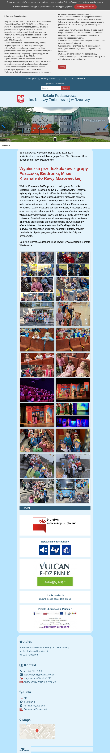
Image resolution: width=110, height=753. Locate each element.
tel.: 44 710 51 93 (31, 671)
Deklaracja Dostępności (34, 709)
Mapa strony (43, 79)
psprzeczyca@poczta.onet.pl (37, 674)
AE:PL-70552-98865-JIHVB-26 (38, 681)
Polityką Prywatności (72, 2)
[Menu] (55, 145)
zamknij (62, 67)
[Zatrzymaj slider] (55, 139)
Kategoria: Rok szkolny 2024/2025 (55, 152)
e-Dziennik (27, 701)
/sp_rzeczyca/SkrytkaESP (35, 678)
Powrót (26, 508)
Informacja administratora (55, 84)
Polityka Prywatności (32, 705)
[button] (3, 124)
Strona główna (31, 79)
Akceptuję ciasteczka (85, 6)
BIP (23, 698)
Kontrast (81, 79)
